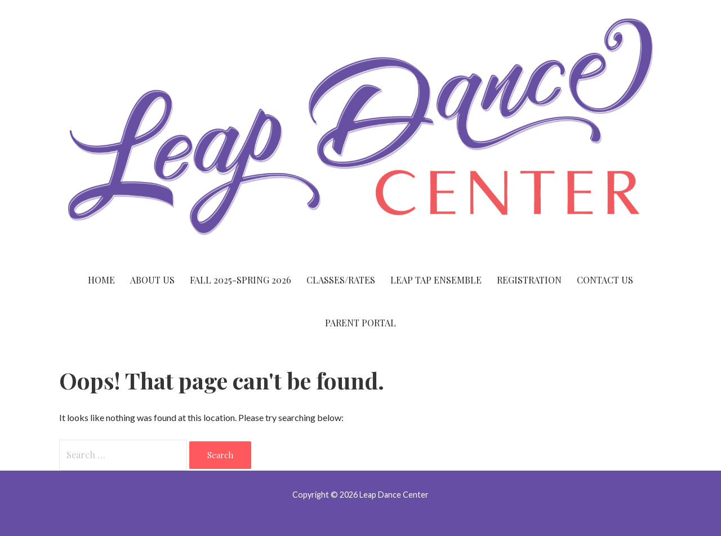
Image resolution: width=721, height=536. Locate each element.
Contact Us (605, 280)
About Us (152, 280)
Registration (529, 280)
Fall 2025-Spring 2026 (240, 280)
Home (101, 280)
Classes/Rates (340, 280)
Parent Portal (360, 323)
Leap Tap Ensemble (436, 280)
